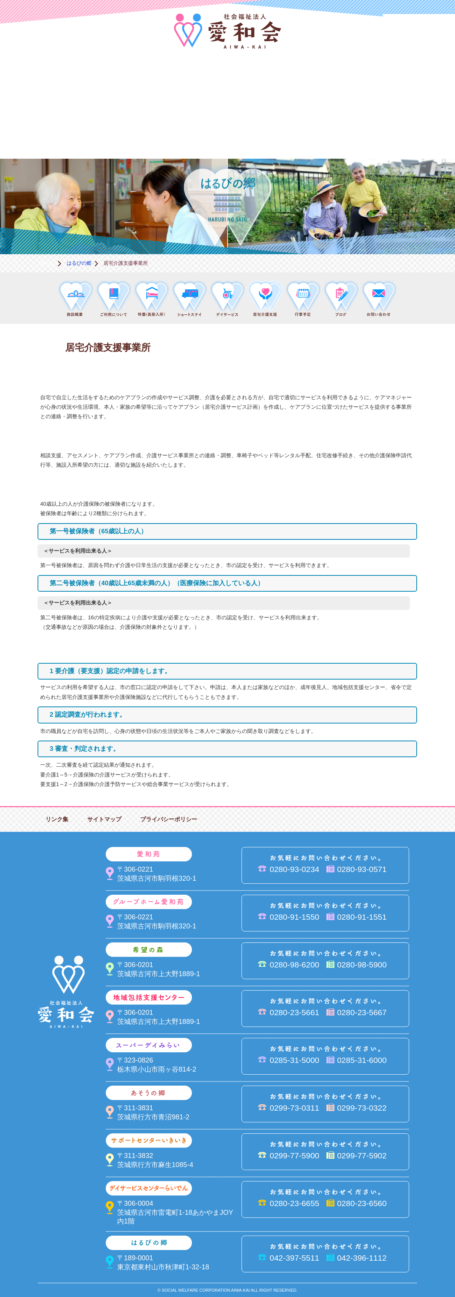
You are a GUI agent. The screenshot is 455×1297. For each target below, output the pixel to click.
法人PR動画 (419, 24)
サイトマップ (104, 819)
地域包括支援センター (265, 81)
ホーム (47, 263)
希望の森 (190, 81)
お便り (341, 133)
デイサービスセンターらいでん (114, 133)
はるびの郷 (190, 133)
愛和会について (38, 81)
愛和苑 (114, 81)
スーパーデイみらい (341, 81)
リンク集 (57, 819)
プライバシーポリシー (168, 819)
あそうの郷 (417, 81)
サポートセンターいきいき (38, 133)
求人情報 (417, 133)
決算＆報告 (265, 133)
